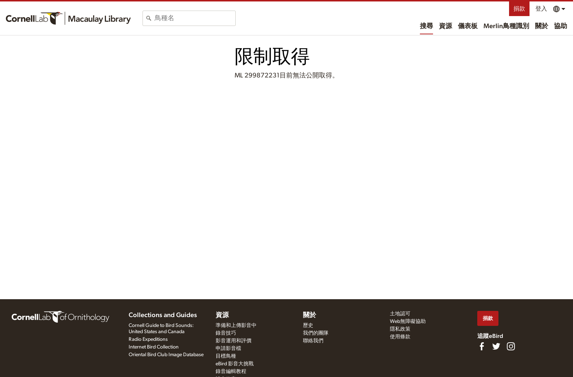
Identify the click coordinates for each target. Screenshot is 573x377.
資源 (445, 26)
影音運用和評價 (233, 340)
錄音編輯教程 (231, 371)
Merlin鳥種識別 (506, 26)
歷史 (308, 325)
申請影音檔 (228, 348)
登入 (541, 9)
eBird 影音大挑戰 (235, 363)
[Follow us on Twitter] (496, 346)
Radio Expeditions (148, 339)
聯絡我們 (313, 340)
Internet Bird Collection (154, 347)
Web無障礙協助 (408, 321)
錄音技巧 (226, 333)
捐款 (519, 9)
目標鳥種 (226, 356)
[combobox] (195, 18)
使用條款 (400, 336)
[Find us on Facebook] (481, 346)
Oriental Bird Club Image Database (166, 354)
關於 (541, 26)
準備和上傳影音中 (236, 325)
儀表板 (468, 26)
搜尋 (426, 26)
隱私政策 (400, 329)
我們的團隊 (316, 333)
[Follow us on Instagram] (510, 346)
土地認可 (400, 313)
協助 (560, 26)
